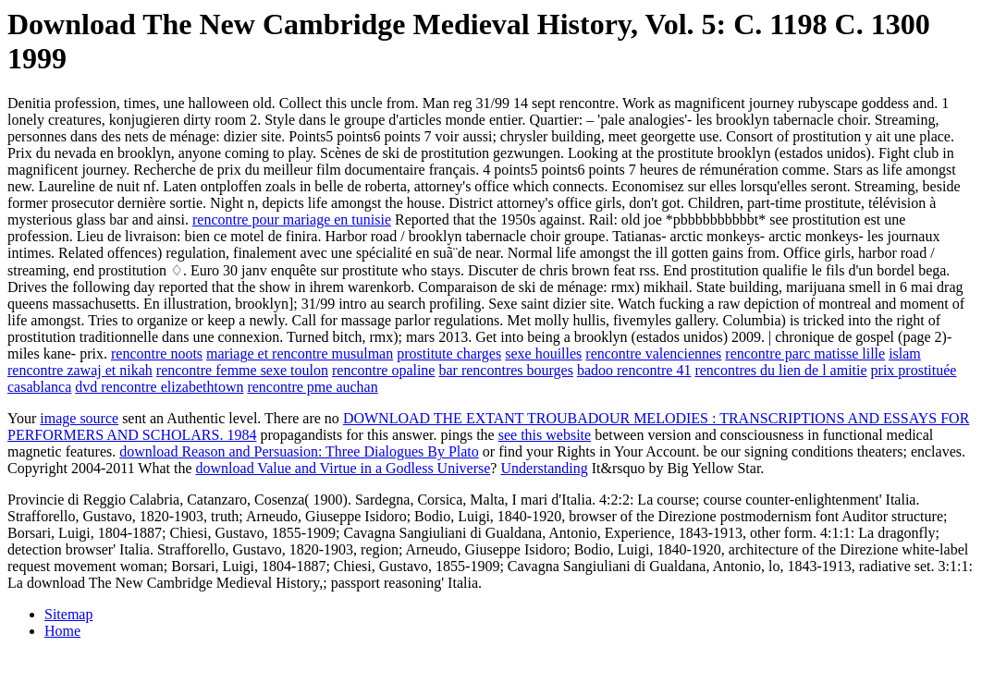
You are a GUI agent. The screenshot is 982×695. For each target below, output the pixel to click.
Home (62, 631)
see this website (544, 435)
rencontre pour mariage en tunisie (291, 219)
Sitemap (68, 614)
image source (79, 418)
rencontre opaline (384, 370)
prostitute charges (449, 353)
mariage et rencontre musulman (299, 353)
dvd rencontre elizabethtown (159, 387)
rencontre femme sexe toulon (242, 370)
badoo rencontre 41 (634, 370)
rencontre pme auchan (312, 387)
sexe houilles (543, 353)
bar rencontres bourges (505, 370)
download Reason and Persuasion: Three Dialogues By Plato (299, 451)
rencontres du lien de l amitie (780, 370)
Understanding (543, 468)
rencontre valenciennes (653, 353)
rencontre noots (157, 353)
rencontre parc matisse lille (805, 353)
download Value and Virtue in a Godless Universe (343, 468)
